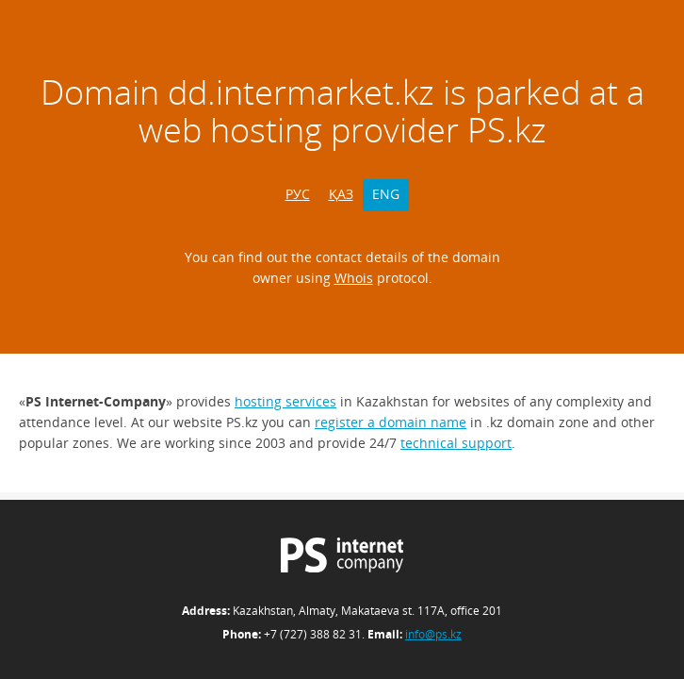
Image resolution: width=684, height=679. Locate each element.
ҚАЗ (341, 194)
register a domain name (390, 422)
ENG (385, 194)
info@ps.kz (433, 634)
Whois (353, 278)
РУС (297, 194)
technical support (456, 443)
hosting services (285, 401)
